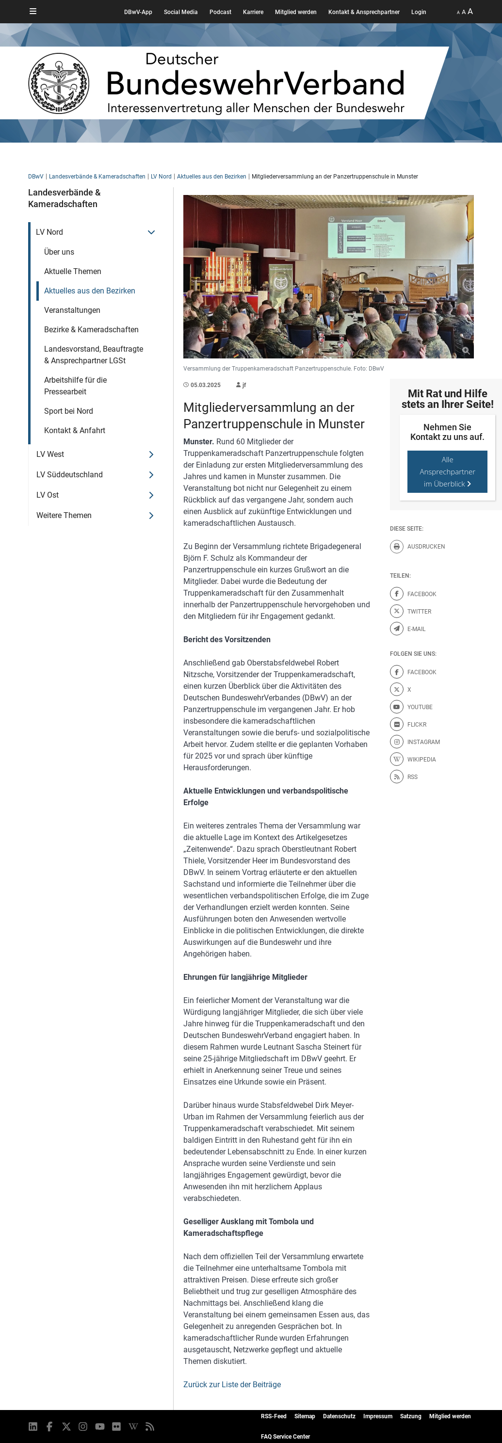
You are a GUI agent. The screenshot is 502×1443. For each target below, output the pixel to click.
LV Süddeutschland (69, 474)
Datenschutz (339, 1416)
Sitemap (304, 1416)
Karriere (253, 12)
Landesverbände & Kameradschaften (97, 176)
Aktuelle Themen (72, 271)
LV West (50, 454)
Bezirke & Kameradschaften (91, 329)
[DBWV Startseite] (238, 83)
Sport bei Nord (68, 411)
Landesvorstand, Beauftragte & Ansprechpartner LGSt (93, 354)
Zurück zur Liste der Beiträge (232, 1384)
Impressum (377, 1416)
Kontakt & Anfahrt (74, 430)
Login (418, 12)
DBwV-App (138, 12)
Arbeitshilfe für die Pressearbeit (75, 385)
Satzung (410, 1416)
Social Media (181, 12)
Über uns (59, 252)
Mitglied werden (296, 12)
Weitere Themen (64, 515)
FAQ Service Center (285, 1436)
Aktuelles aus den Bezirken (211, 176)
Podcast (220, 12)
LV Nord (161, 176)
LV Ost (47, 495)
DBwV (36, 176)
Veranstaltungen (72, 310)
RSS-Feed (274, 1416)
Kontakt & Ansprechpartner (364, 12)
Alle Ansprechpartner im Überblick (447, 471)
